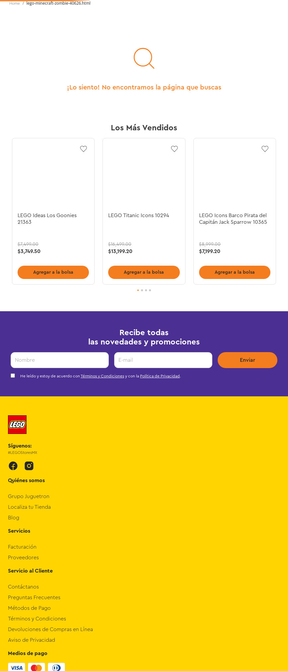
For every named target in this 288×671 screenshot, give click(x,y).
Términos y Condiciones (102, 281)
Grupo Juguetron (28, 401)
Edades (83, 54)
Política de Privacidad (160, 281)
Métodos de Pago (29, 512)
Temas (18, 54)
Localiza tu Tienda (29, 411)
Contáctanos (23, 491)
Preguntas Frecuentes (34, 502)
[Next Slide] (276, 7)
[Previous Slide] (11, 7)
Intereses (49, 54)
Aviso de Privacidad (31, 544)
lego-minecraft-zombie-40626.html (59, 65)
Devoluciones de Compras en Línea (50, 534)
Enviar (247, 264)
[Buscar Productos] (195, 32)
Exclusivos (190, 54)
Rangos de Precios (113, 61)
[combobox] (139, 32)
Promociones (271, 54)
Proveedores (23, 462)
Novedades (150, 54)
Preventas (229, 54)
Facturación (22, 451)
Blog (13, 422)
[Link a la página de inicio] (14, 65)
